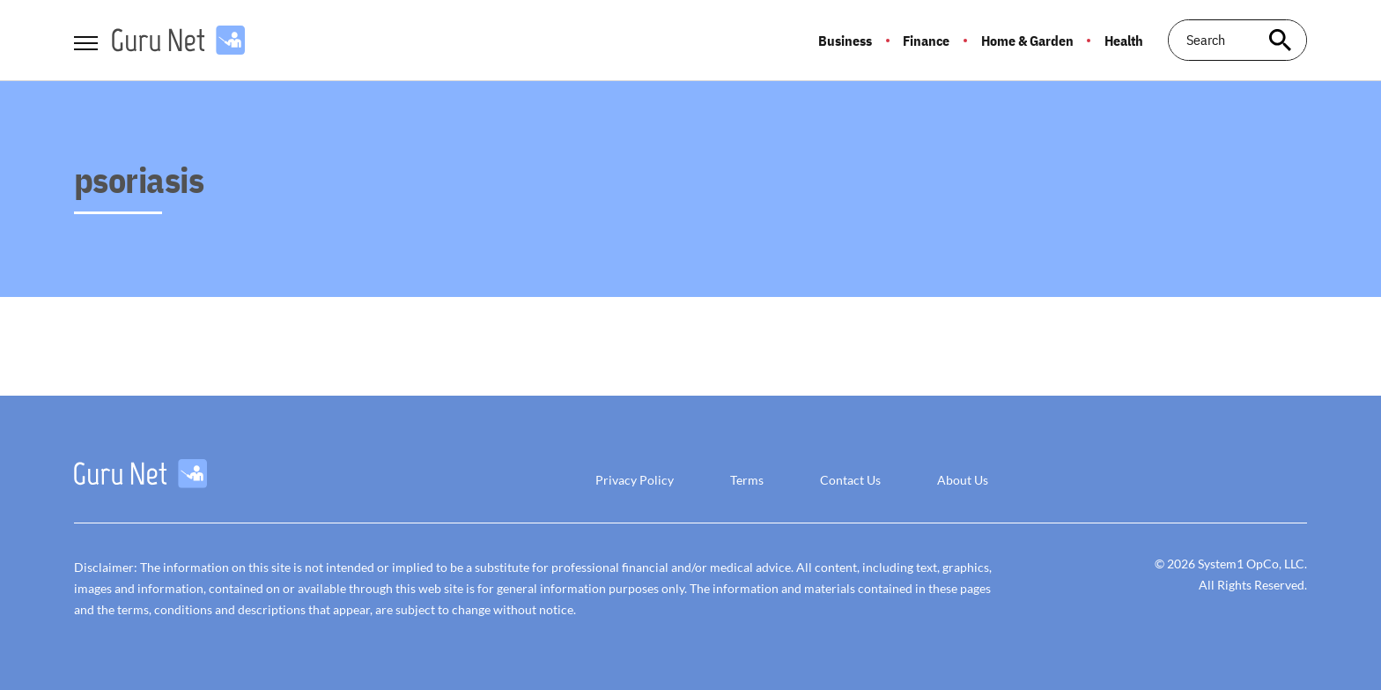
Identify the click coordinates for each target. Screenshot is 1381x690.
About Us (962, 479)
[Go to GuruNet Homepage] (178, 40)
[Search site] (1280, 40)
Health (1123, 40)
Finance (926, 40)
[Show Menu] (86, 38)
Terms (747, 479)
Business (845, 40)
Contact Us (850, 479)
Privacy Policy (634, 479)
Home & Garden (1027, 40)
